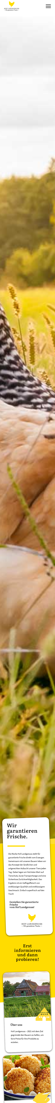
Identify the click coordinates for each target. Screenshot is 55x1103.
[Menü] (47, 6)
